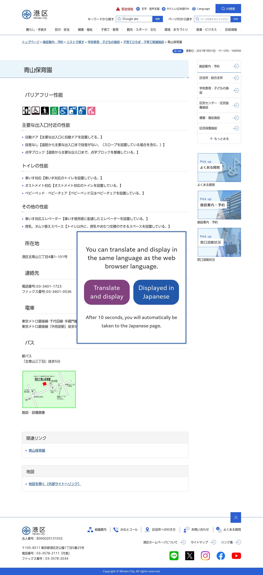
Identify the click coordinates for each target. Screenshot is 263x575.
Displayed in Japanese (156, 292)
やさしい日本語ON (178, 8)
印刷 (179, 51)
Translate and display (106, 292)
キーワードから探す (119, 19)
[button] (124, 8)
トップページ (30, 42)
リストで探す (75, 42)
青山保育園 (37, 450)
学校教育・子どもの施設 (104, 42)
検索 (236, 19)
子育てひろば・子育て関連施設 (143, 42)
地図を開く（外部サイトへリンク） (55, 484)
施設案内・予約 (53, 42)
